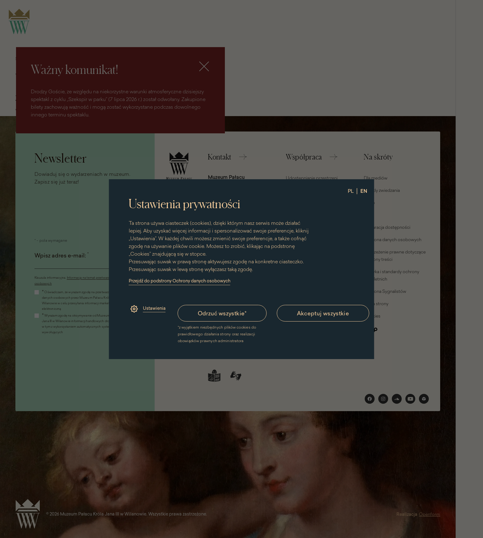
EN (363, 191)
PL (351, 191)
